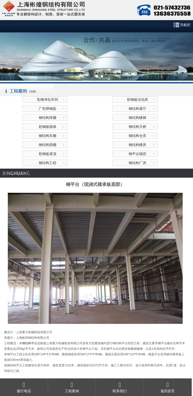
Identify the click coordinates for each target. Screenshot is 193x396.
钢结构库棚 (47, 118)
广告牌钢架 (47, 109)
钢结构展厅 (137, 109)
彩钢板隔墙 (47, 127)
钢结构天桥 (137, 127)
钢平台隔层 (137, 154)
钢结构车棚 (47, 136)
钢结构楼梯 (137, 118)
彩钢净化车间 (47, 99)
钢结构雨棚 (47, 145)
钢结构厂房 (137, 163)
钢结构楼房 (137, 145)
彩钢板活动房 (137, 99)
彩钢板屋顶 (47, 154)
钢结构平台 (29, 343)
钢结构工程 (47, 163)
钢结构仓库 (137, 136)
